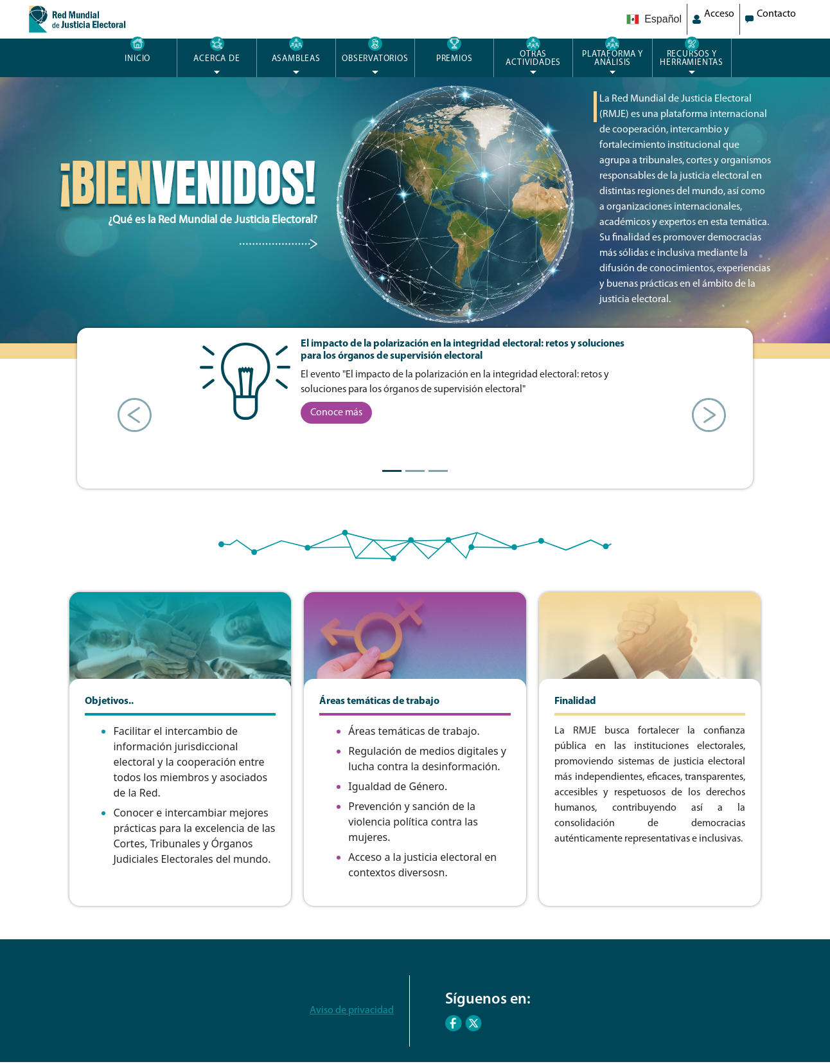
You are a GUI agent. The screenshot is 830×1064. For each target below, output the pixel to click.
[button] (128, 408)
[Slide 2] (415, 471)
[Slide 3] (438, 471)
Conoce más (336, 413)
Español (654, 19)
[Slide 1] (392, 471)
